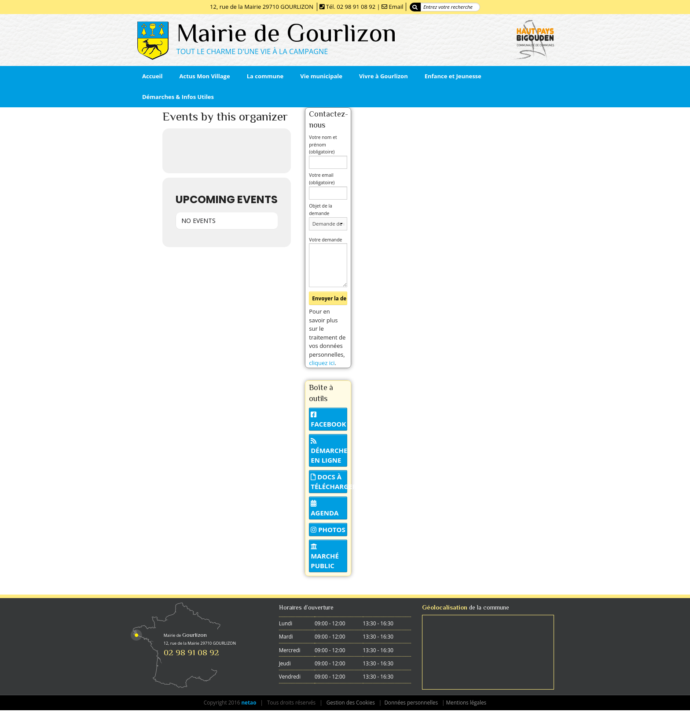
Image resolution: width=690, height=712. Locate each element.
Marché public (325, 557)
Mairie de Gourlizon (286, 32)
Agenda (324, 508)
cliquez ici (321, 363)
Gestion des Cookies (351, 702)
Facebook (328, 420)
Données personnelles (411, 702)
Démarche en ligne (329, 451)
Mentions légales (466, 702)
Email (396, 7)
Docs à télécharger (329, 481)
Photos (328, 529)
